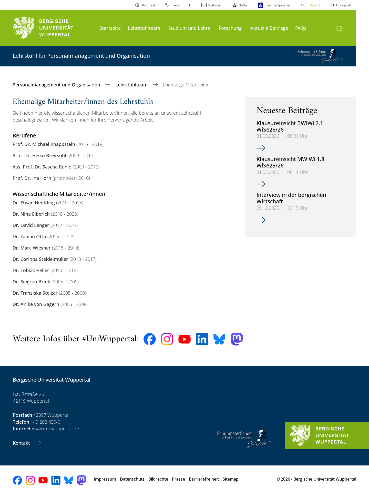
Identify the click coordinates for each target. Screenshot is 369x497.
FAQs (300, 28)
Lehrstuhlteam (144, 28)
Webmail (214, 5)
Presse (178, 479)
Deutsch (315, 5)
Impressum (105, 479)
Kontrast (148, 5)
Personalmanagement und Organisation (57, 85)
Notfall (243, 5)
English (345, 5)
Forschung (230, 28)
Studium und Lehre (189, 28)
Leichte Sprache (278, 5)
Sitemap (231, 479)
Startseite (110, 28)
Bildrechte (158, 479)
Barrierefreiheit (204, 479)
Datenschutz (132, 479)
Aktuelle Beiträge (269, 28)
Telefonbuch (181, 5)
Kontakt (22, 443)
